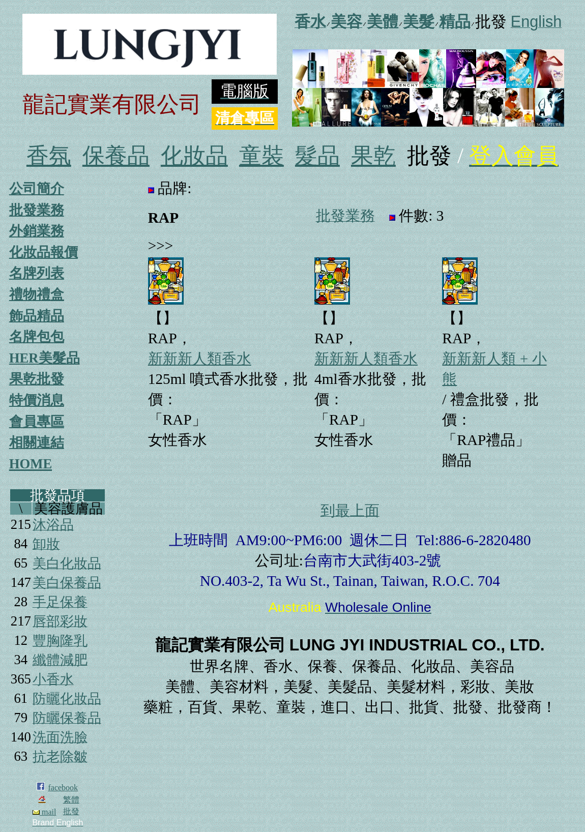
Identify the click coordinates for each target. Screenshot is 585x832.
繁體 (71, 799)
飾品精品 (36, 315)
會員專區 (36, 421)
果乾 (373, 155)
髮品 (317, 155)
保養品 (116, 155)
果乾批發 (36, 379)
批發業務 (36, 210)
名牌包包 (36, 336)
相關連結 (36, 442)
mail (44, 812)
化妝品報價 (43, 252)
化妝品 (194, 155)
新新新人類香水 (199, 358)
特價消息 (36, 400)
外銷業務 (36, 231)
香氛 (48, 155)
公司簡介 (36, 188)
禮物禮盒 (36, 294)
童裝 (261, 155)
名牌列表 (36, 273)
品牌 (172, 188)
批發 (71, 811)
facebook (63, 787)
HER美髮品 (44, 358)
